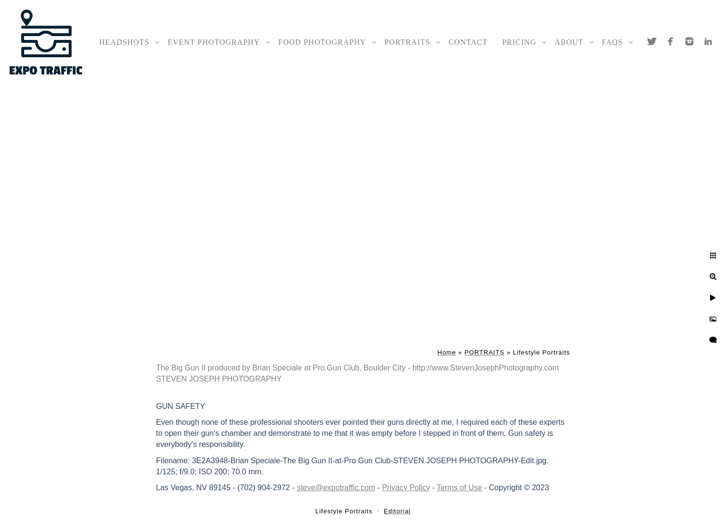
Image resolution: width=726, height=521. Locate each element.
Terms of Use (459, 487)
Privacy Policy (406, 487)
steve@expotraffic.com (336, 487)
